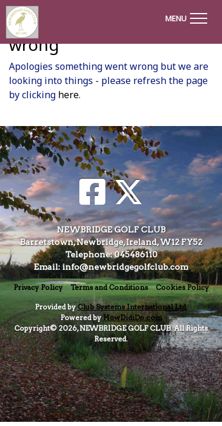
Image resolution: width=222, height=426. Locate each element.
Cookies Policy (182, 287)
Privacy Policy (38, 287)
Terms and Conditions (109, 287)
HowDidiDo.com (132, 317)
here (68, 94)
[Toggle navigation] (186, 16)
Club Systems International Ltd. (133, 306)
